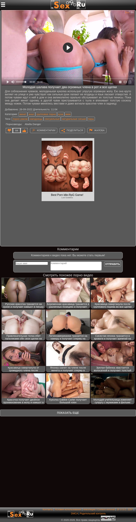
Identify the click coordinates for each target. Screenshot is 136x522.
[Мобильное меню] (3, 4)
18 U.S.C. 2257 (125, 509)
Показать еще (68, 412)
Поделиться (75, 130)
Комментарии (46, 130)
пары (91, 118)
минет (23, 114)
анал (31, 114)
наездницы (36, 118)
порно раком (20, 118)
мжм (68, 114)
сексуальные (52, 118)
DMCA (74, 513)
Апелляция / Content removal (99, 509)
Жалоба (99, 130)
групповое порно (46, 114)
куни (60, 114)
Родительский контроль (93, 513)
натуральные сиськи (74, 118)
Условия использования (68, 509)
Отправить (112, 264)
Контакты (48, 509)
